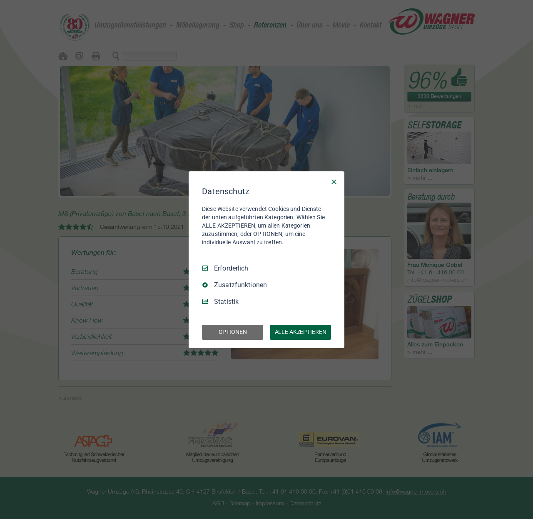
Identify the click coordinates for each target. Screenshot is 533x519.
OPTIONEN (233, 331)
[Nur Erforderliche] (334, 181)
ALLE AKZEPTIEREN (300, 331)
